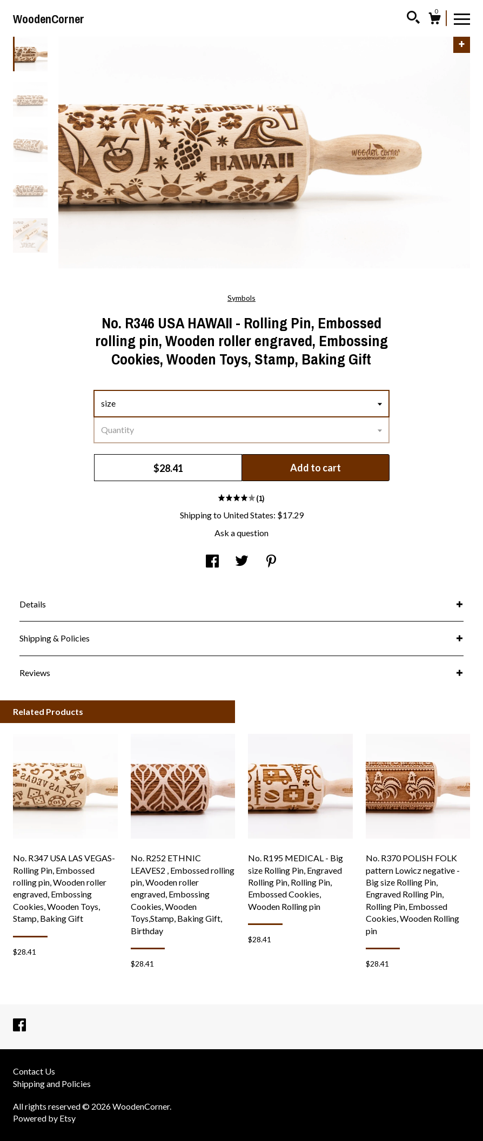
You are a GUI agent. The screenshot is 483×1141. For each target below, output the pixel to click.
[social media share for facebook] (212, 562)
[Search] (413, 19)
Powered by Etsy (44, 1118)
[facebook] (19, 1025)
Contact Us (34, 1071)
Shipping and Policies (52, 1083)
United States (248, 515)
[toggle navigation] (462, 18)
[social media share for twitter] (242, 562)
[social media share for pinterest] (271, 562)
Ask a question (241, 533)
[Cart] (434, 20)
